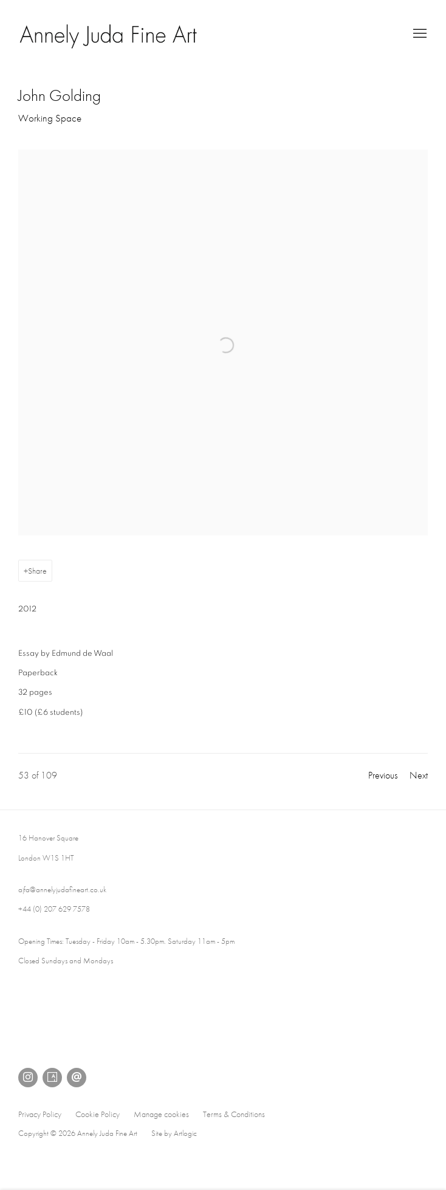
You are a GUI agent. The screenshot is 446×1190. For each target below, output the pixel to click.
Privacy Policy (39, 1114)
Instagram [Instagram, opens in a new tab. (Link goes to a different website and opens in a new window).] (28, 1077)
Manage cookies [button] (161, 1114)
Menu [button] (419, 34)
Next (419, 775)
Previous (382, 775)
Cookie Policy (97, 1114)
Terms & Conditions (234, 1114)
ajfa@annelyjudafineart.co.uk (62, 889)
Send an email (76, 1077)
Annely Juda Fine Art (109, 34)
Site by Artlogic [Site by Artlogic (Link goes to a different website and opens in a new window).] (174, 1133)
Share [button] (37, 570)
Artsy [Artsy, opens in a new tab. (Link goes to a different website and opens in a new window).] (52, 1077)
